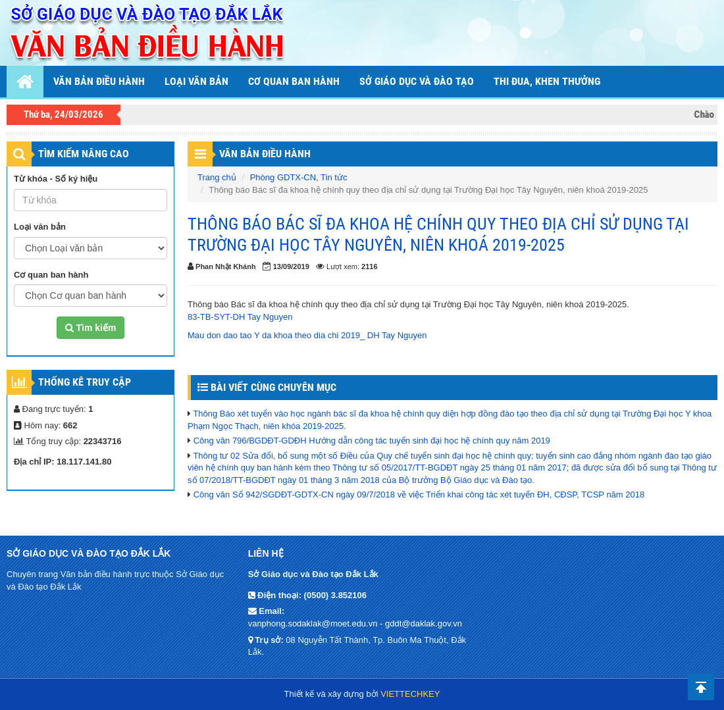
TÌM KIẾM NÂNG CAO (83, 153)
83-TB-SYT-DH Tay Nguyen (240, 317)
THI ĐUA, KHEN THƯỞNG (547, 81)
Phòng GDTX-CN (283, 177)
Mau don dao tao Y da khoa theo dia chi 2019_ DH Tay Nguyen (307, 335)
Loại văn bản (196, 81)
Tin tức (334, 177)
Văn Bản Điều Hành (265, 153)
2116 (369, 266)
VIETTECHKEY (410, 694)
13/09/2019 (291, 266)
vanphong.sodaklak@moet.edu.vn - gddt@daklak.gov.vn (355, 623)
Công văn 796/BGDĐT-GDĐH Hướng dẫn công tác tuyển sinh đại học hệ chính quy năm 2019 (372, 440)
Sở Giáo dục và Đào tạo (416, 81)
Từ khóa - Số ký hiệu (55, 179)
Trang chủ (216, 177)
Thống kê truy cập (84, 382)
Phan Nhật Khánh (225, 266)
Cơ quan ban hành (294, 81)
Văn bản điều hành (99, 81)
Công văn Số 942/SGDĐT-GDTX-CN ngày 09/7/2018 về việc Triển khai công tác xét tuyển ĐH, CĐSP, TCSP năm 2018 (419, 494)
